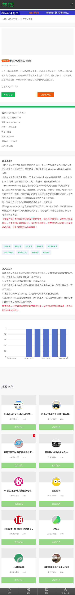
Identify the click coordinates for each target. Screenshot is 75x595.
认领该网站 (46, 95)
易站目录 (46, 252)
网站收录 (18, 246)
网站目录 (39, 246)
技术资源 (13, 19)
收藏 (6, 60)
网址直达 (8, 95)
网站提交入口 (23, 252)
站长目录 (29, 246)
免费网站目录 (52, 246)
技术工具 (23, 19)
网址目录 (35, 252)
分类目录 (7, 246)
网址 (6, 19)
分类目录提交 (8, 252)
